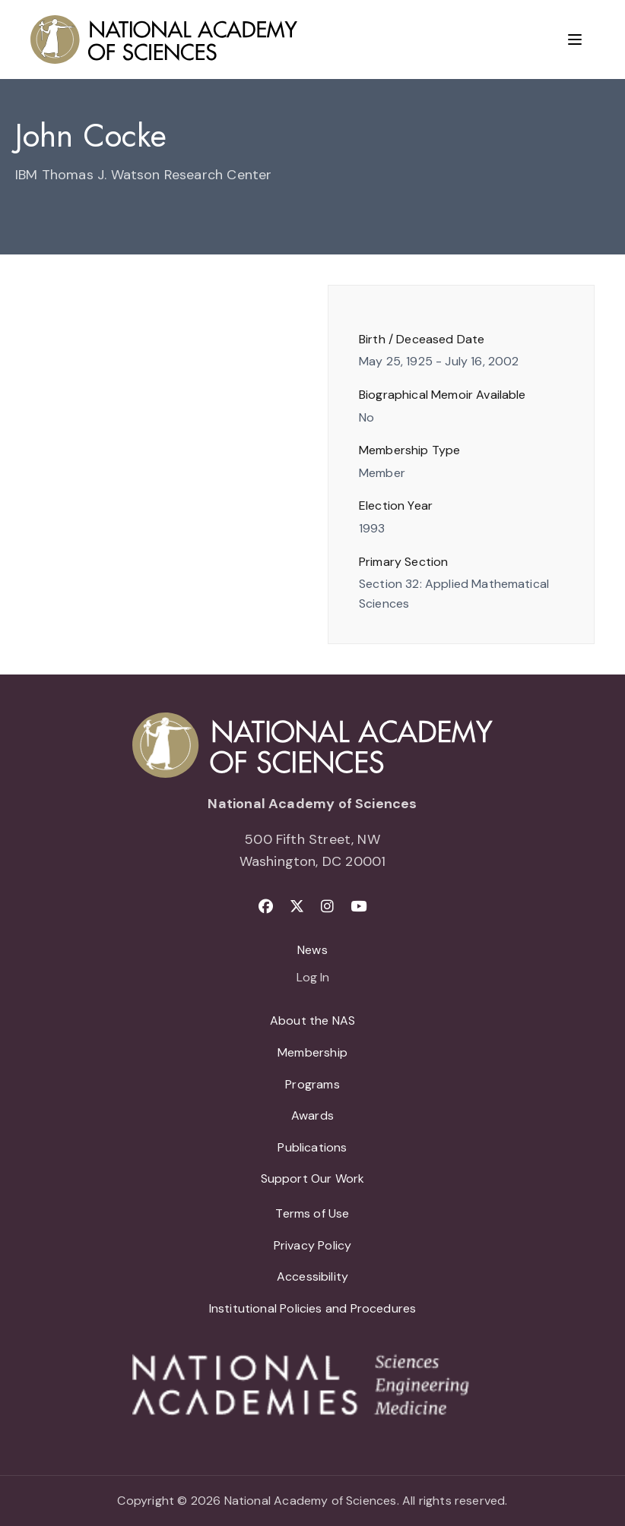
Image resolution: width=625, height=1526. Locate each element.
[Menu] (575, 39)
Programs (312, 1084)
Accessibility (312, 1276)
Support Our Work (313, 1178)
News (312, 950)
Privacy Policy (313, 1245)
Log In (313, 978)
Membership (312, 1052)
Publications (312, 1147)
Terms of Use (312, 1213)
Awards (312, 1115)
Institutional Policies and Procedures (313, 1308)
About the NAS (312, 1020)
